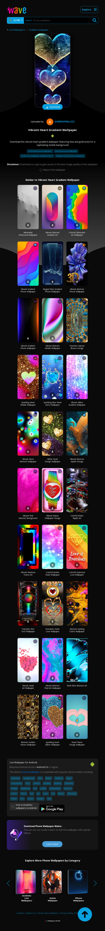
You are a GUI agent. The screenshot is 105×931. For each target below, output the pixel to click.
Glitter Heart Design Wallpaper (52, 460)
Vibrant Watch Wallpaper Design (52, 516)
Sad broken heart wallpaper (40, 151)
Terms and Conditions (47, 913)
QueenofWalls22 (60, 121)
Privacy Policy (66, 913)
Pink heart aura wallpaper (66, 151)
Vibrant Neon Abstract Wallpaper (28, 460)
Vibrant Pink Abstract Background (28, 516)
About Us (30, 913)
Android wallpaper (30, 771)
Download (52, 107)
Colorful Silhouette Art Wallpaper (77, 233)
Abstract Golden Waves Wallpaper (28, 743)
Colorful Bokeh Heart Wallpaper (52, 573)
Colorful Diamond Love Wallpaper (77, 573)
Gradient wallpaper (39, 29)
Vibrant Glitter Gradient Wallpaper (77, 403)
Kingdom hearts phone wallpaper (70, 156)
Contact (20, 913)
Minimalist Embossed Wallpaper (28, 233)
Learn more (52, 844)
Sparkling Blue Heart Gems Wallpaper (53, 403)
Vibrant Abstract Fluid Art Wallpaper (52, 686)
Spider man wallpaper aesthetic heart (37, 156)
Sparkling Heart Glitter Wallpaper (52, 743)
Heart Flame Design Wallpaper (77, 743)
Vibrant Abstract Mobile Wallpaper (52, 346)
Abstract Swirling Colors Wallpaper (76, 630)
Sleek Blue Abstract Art (77, 685)
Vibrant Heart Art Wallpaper (28, 686)
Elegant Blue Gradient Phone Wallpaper (52, 290)
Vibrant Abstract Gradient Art (53, 233)
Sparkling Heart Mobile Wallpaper (28, 403)
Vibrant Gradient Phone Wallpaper (28, 290)
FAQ (77, 913)
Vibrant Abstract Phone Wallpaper (76, 290)
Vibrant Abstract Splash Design (77, 460)
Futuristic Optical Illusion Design (77, 346)
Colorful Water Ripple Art (77, 516)
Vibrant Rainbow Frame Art (28, 573)
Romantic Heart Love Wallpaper (52, 630)
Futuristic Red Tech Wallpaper (28, 630)
